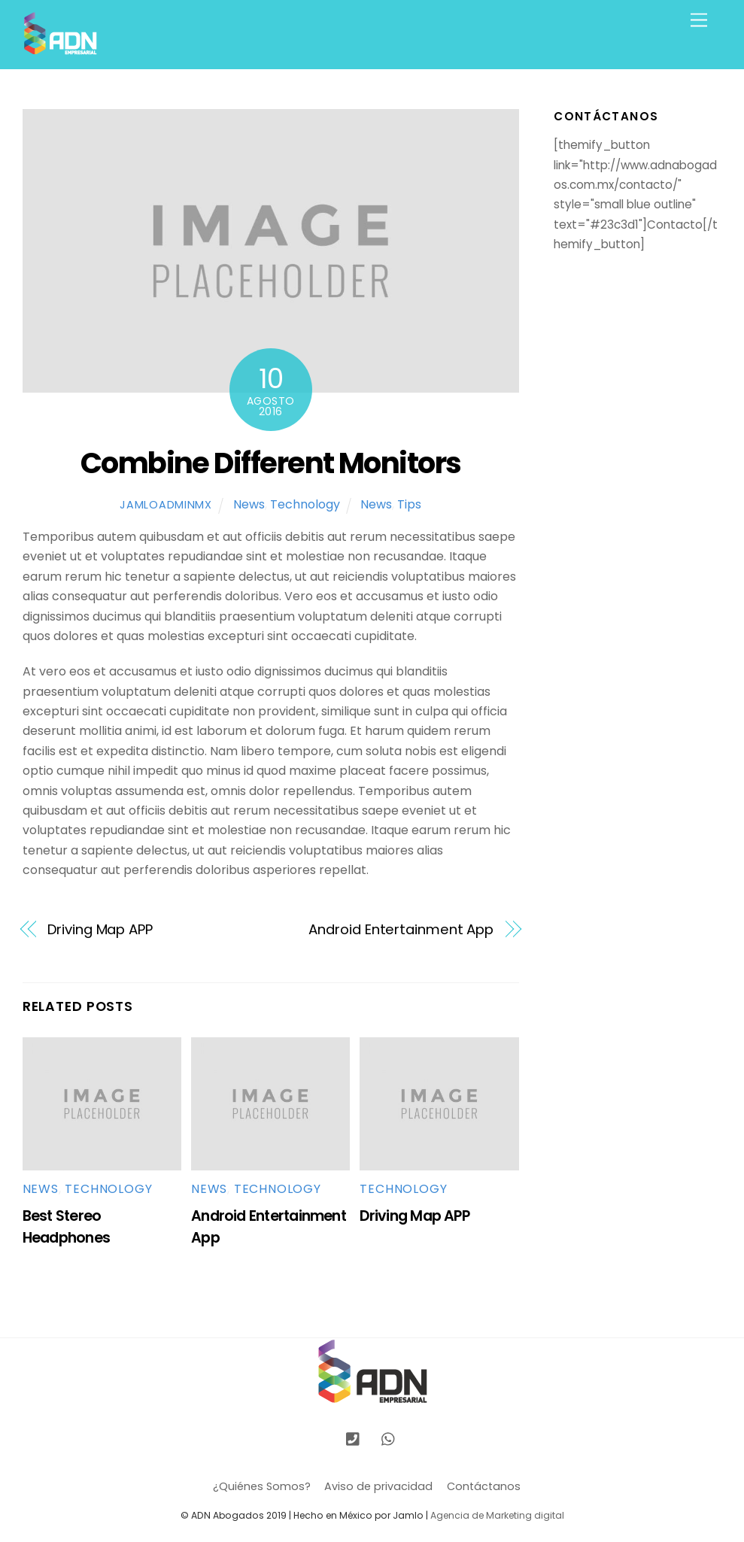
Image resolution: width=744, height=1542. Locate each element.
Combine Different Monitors (270, 463)
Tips (409, 504)
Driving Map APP (100, 929)
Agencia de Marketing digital (497, 1515)
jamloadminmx (166, 504)
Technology (305, 504)
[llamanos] (353, 1438)
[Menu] (699, 20)
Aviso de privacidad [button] (378, 1486)
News (249, 504)
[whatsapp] (389, 1438)
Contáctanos (484, 1486)
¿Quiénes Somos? (262, 1486)
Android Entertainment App (400, 929)
